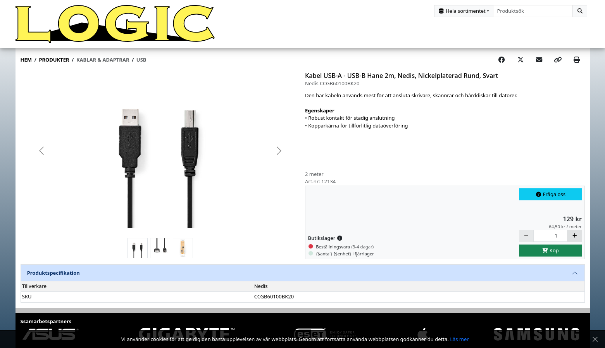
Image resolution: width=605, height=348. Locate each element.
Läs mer (459, 339)
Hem (26, 59)
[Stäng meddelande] (595, 339)
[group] (160, 150)
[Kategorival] (463, 11)
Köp (550, 250)
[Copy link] (558, 60)
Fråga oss (550, 194)
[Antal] (550, 236)
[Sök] (579, 11)
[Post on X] (520, 60)
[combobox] (533, 11)
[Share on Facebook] (501, 60)
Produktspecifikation (53, 272)
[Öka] (574, 236)
